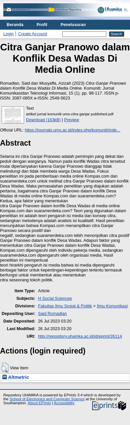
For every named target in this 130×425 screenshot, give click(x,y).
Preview (71, 119)
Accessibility (64, 403)
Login (8, 33)
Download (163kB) (43, 119)
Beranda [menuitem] (15, 24)
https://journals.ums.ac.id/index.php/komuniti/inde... (72, 129)
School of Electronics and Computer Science (47, 399)
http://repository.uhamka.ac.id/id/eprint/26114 (80, 336)
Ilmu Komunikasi (112, 305)
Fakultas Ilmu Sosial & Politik (65, 305)
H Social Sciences (55, 298)
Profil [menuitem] (42, 24)
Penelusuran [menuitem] (73, 24)
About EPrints (39, 403)
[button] (5, 368)
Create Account (32, 33)
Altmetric (15, 377)
